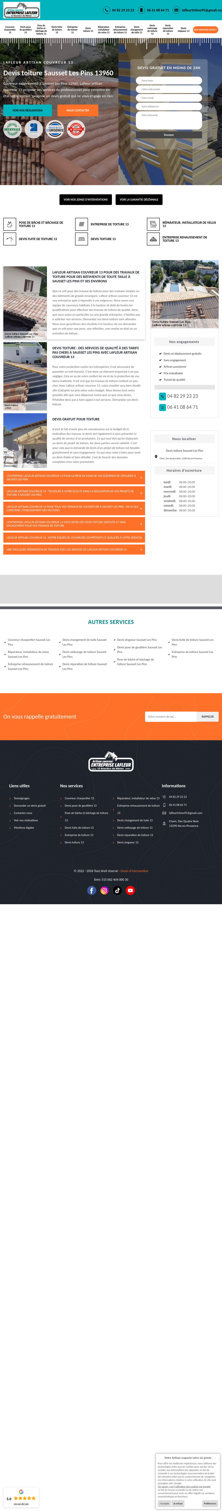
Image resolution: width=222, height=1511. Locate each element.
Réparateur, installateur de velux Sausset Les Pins (26, 654)
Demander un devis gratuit (30, 805)
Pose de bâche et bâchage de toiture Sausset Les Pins (134, 662)
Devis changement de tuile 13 (137, 30)
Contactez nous (23, 813)
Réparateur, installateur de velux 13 (104, 30)
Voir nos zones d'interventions (86, 199)
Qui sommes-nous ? (205, 29)
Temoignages (21, 798)
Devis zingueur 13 (183, 29)
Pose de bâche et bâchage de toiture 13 (41, 29)
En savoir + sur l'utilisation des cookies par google (184, 1486)
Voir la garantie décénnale (139, 199)
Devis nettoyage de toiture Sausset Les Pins (82, 654)
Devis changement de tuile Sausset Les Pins (83, 642)
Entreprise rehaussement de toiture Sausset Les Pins (28, 666)
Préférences (210, 1503)
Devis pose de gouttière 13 (26, 30)
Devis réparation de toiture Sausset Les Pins (83, 666)
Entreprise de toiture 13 (72, 30)
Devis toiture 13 (88, 29)
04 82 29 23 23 (123, 10)
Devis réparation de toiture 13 (168, 29)
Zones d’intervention (134, 871)
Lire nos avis (21, 1504)
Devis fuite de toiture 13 (57, 30)
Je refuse (178, 1503)
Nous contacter (78, 110)
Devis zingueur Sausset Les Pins (135, 640)
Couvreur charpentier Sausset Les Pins (27, 642)
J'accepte (164, 1503)
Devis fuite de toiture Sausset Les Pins (191, 642)
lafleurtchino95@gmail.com (182, 813)
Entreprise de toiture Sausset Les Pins (190, 654)
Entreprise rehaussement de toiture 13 (120, 30)
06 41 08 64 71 (158, 10)
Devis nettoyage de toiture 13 (152, 29)
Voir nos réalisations (28, 110)
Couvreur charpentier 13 (10, 30)
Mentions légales (24, 827)
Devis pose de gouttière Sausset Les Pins (138, 649)
